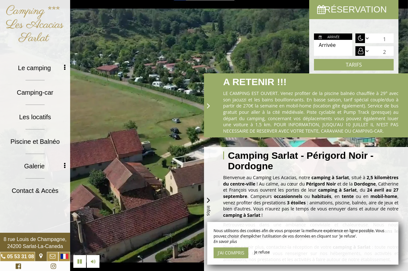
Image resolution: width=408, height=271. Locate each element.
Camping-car (35, 92)
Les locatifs (35, 117)
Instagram (52, 267)
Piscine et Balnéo (35, 141)
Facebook (17, 267)
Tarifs (354, 64)
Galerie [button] (44, 166)
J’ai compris (231, 253)
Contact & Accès (35, 190)
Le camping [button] (41, 67)
